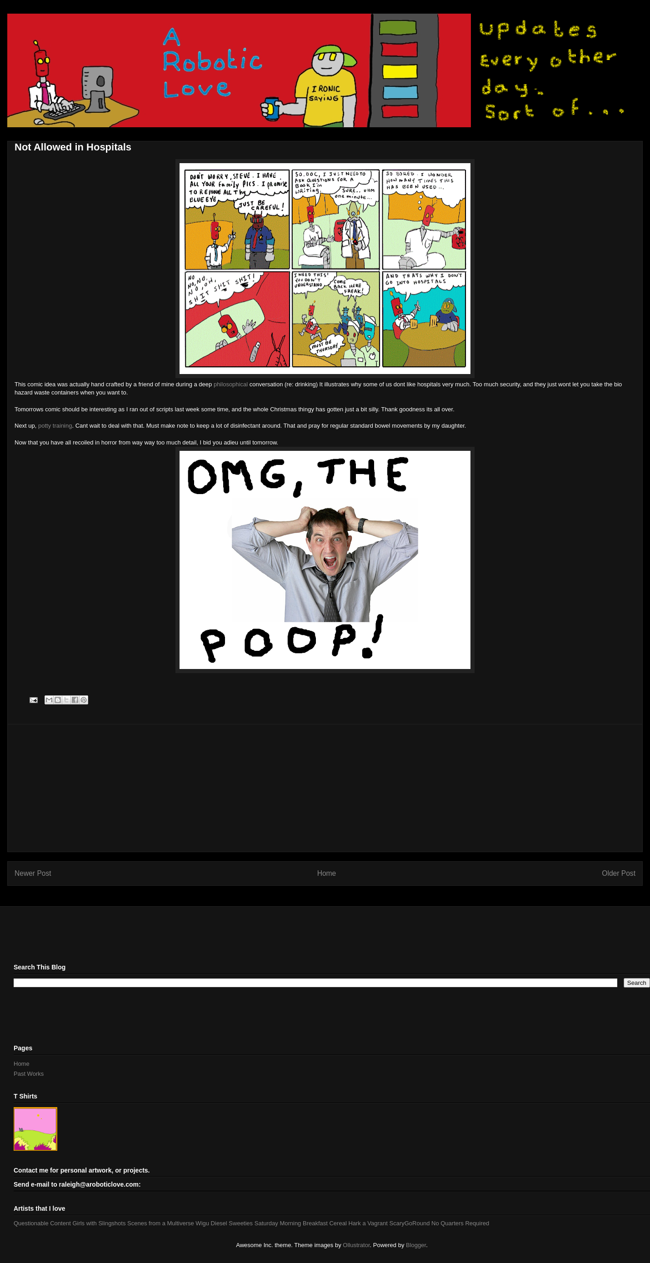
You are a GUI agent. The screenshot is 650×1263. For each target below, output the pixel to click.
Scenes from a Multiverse (160, 1223)
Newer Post (33, 873)
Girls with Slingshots (98, 1223)
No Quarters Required (460, 1223)
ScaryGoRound (410, 1223)
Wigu (202, 1223)
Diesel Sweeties (232, 1223)
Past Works (29, 1073)
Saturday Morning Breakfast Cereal (301, 1223)
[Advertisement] (325, 788)
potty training (55, 425)
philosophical (230, 384)
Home (326, 873)
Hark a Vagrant (367, 1223)
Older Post (618, 873)
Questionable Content (42, 1223)
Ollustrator (356, 1245)
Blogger (416, 1245)
